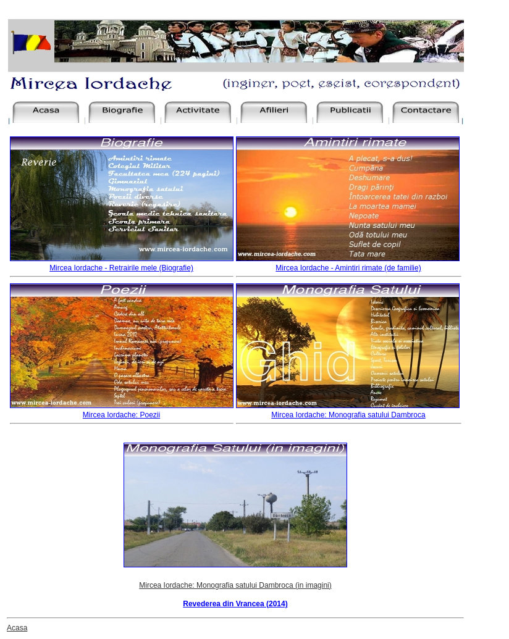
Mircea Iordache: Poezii (121, 415)
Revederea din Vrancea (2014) (235, 603)
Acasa (17, 628)
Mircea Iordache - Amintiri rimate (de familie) (348, 268)
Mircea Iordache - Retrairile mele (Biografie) (121, 268)
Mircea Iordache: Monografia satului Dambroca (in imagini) (235, 585)
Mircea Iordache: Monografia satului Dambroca (348, 415)
